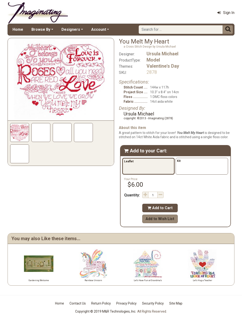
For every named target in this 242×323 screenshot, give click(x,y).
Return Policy (101, 303)
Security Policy (153, 303)
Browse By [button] (40, 29)
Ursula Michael (162, 54)
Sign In (225, 12)
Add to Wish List (160, 219)
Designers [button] (70, 29)
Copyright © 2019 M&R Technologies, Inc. (105, 311)
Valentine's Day (163, 66)
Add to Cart (160, 208)
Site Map (175, 303)
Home (18, 29)
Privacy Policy (126, 303)
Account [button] (98, 29)
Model (153, 60)
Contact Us (77, 303)
